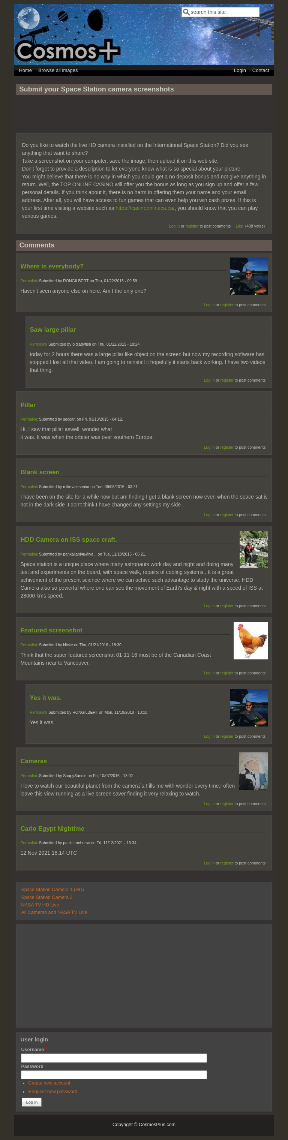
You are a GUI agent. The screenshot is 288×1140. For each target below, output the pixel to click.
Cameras (33, 761)
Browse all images (58, 70)
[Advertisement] (144, 117)
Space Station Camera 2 (46, 897)
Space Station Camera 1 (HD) (52, 889)
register (191, 226)
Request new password (52, 1091)
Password (33, 1066)
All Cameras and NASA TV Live (54, 912)
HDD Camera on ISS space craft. (68, 539)
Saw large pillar (53, 329)
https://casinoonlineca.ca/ (145, 208)
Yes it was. (46, 697)
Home (25, 70)
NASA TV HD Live (40, 905)
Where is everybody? (52, 266)
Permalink (29, 281)
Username (34, 1049)
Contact (260, 70)
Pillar (28, 405)
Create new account (49, 1083)
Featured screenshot (51, 630)
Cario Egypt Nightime (52, 828)
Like (239, 226)
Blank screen (39, 472)
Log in (174, 226)
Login (240, 70)
